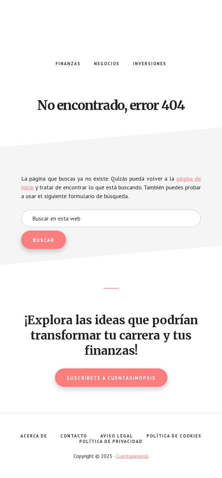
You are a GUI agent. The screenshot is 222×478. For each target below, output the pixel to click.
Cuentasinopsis (111, 29)
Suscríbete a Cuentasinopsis (111, 378)
